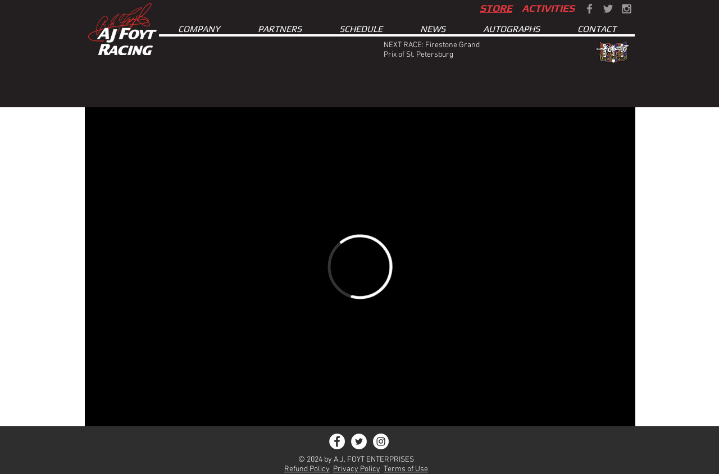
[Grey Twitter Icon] (608, 8)
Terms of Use (406, 469)
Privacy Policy (356, 469)
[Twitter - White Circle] (359, 441)
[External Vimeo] (360, 266)
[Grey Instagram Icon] (626, 8)
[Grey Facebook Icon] (589, 8)
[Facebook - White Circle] (337, 441)
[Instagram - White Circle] (381, 441)
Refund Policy (307, 469)
